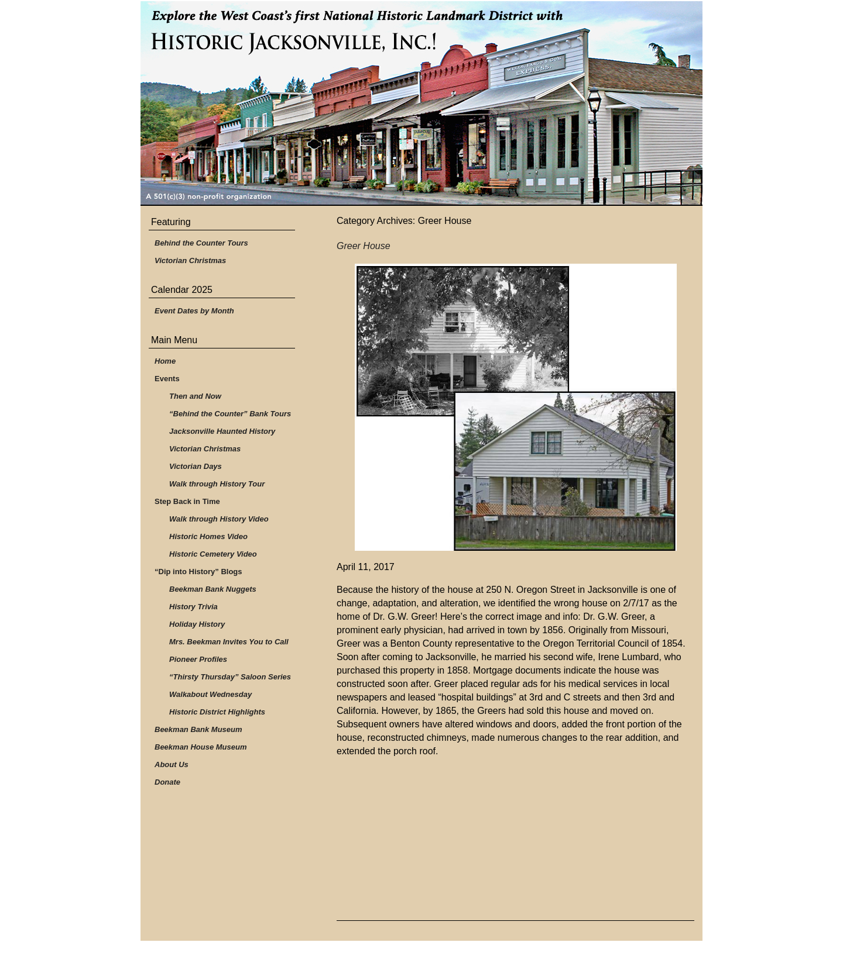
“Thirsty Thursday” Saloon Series (230, 676)
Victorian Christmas (190, 260)
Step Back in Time (187, 501)
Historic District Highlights (217, 711)
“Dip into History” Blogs (198, 571)
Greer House (363, 246)
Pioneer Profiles (198, 659)
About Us (172, 764)
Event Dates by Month (194, 310)
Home (165, 361)
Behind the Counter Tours (201, 243)
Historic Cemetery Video (213, 554)
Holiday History (197, 624)
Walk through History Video (219, 519)
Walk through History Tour (217, 483)
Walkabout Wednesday (210, 694)
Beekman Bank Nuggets (212, 589)
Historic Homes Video (208, 536)
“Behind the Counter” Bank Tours (230, 413)
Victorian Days (195, 466)
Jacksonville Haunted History (222, 431)
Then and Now (195, 396)
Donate (167, 782)
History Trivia (193, 606)
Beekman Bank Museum (198, 729)
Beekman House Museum (201, 747)
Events (167, 378)
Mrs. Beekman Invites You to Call (229, 641)
